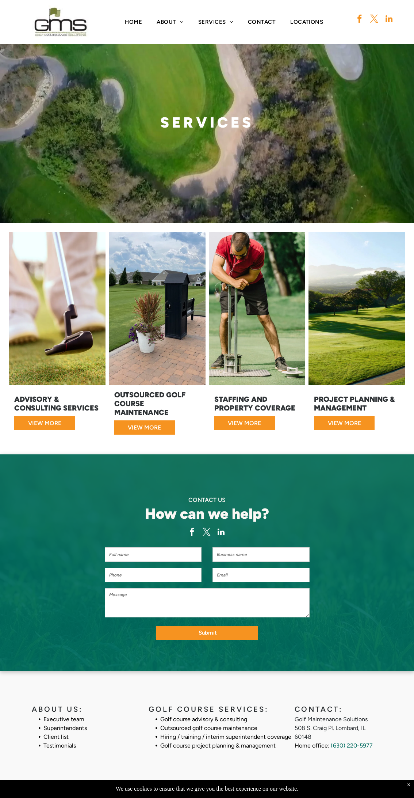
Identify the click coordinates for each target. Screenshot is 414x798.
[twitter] (374, 20)
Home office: (312, 745)
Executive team (63, 719)
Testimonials (59, 745)
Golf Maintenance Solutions (331, 719)
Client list (56, 736)
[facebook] (360, 20)
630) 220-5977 (353, 745)
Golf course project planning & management (218, 745)
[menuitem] (133, 22)
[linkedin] (389, 20)
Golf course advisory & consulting (203, 719)
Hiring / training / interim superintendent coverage (225, 736)
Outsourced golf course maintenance (208, 728)
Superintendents (65, 728)
